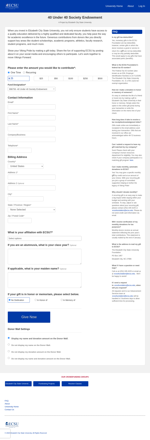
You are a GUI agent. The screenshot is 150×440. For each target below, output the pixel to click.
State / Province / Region (19, 205)
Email (11, 102)
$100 (70, 78)
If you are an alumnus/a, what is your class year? (38, 245)
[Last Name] (32, 128)
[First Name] (32, 117)
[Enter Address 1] (32, 177)
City (10, 194)
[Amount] (18, 78)
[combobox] (32, 89)
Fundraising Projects (47, 384)
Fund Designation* (17, 85)
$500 (100, 78)
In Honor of (41, 300)
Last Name (13, 124)
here (131, 160)
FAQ (6, 401)
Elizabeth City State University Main (19, 384)
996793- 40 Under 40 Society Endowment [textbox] (28, 89)
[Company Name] (32, 139)
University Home (114, 6)
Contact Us (9, 409)
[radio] (19, 300)
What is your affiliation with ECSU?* (30, 232)
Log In (142, 6)
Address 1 (13, 172)
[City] (26, 198)
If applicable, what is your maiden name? (33, 268)
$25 (41, 78)
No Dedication (16, 300)
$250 (85, 78)
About (131, 6)
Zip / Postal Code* (16, 216)
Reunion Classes (75, 384)
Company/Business (16, 135)
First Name (13, 113)
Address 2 (12, 183)
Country (12, 161)
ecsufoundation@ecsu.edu (122, 210)
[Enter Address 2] (32, 187)
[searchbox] (45, 238)
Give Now (29, 317)
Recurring (29, 72)
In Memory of (68, 300)
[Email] (32, 106)
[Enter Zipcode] (20, 220)
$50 (56, 78)
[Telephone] (20, 150)
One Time (14, 72)
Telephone (13, 145)
